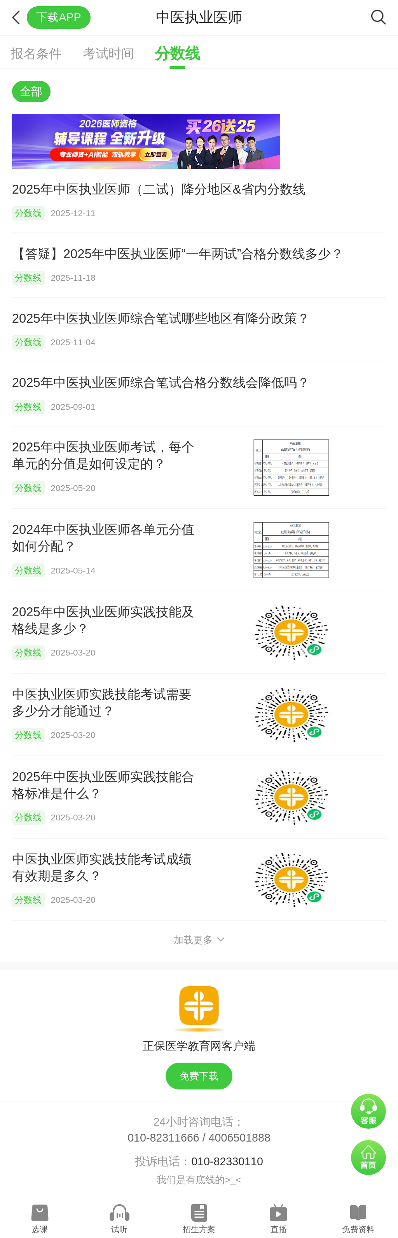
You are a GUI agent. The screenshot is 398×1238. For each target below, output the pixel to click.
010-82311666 (163, 1137)
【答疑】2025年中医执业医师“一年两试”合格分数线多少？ (178, 254)
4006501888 (240, 1137)
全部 (31, 91)
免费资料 (358, 1229)
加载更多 (199, 940)
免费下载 (199, 1076)
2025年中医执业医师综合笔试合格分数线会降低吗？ (161, 382)
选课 (39, 1229)
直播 (279, 1229)
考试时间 (108, 53)
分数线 (177, 53)
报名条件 (36, 53)
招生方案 (199, 1229)
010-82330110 (227, 1161)
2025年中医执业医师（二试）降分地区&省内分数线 (158, 189)
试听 (119, 1229)
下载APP (58, 17)
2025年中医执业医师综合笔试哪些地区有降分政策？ (161, 318)
